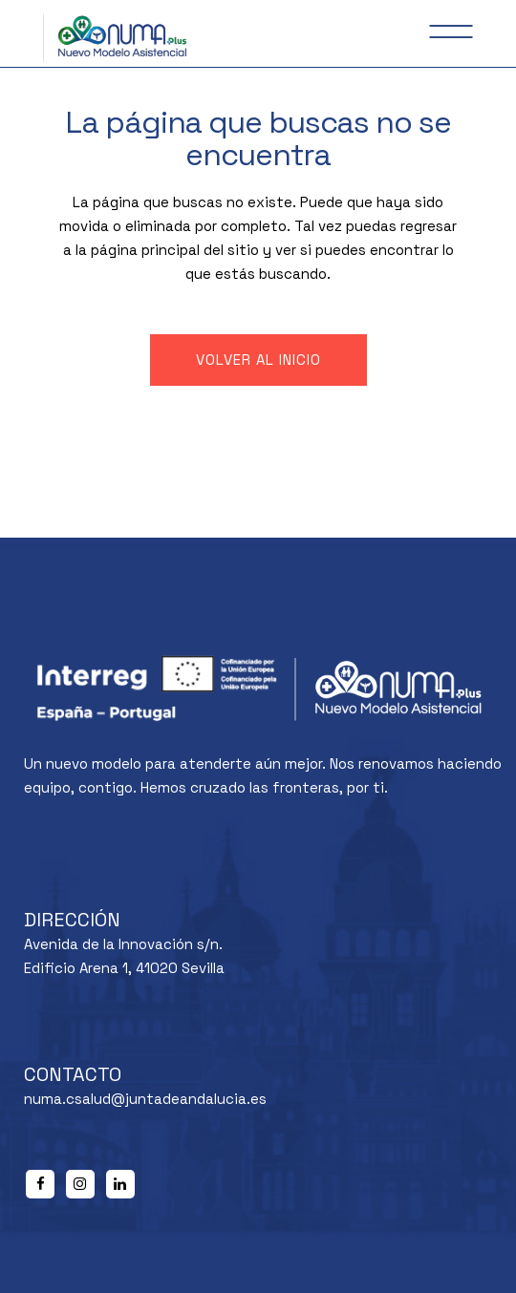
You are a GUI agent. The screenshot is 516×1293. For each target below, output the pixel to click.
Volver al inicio (258, 359)
